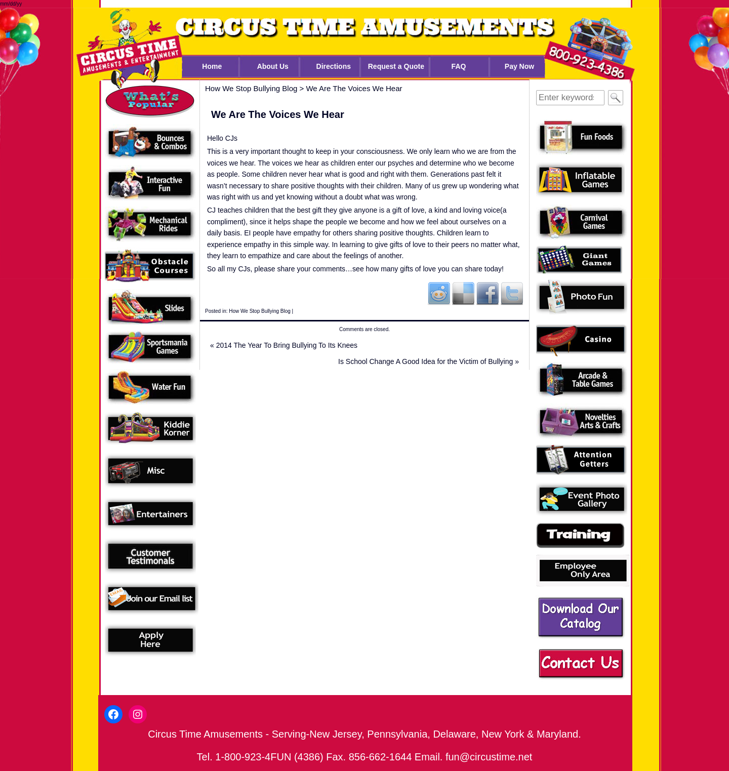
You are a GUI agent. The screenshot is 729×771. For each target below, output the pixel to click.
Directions (333, 66)
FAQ (459, 66)
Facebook (487, 293)
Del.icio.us (463, 293)
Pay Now (519, 66)
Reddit (439, 293)
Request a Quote (396, 66)
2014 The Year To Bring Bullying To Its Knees (283, 345)
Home (212, 66)
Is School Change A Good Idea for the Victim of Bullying (428, 361)
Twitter (512, 293)
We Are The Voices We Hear (354, 88)
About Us (273, 66)
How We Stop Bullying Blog (260, 311)
